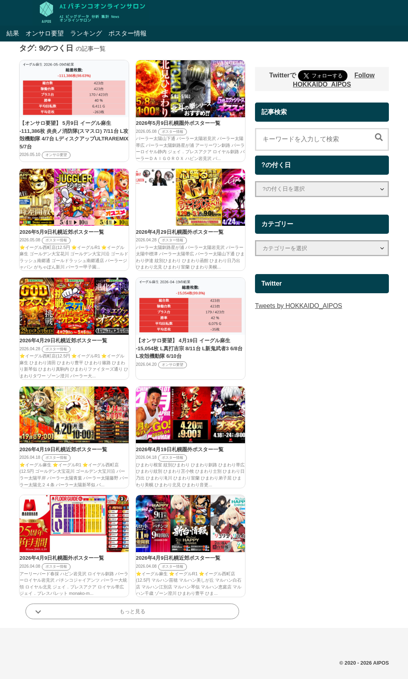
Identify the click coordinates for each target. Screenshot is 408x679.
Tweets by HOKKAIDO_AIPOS (298, 305)
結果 (12, 33)
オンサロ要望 (45, 33)
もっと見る (132, 611)
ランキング (86, 33)
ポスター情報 (127, 33)
